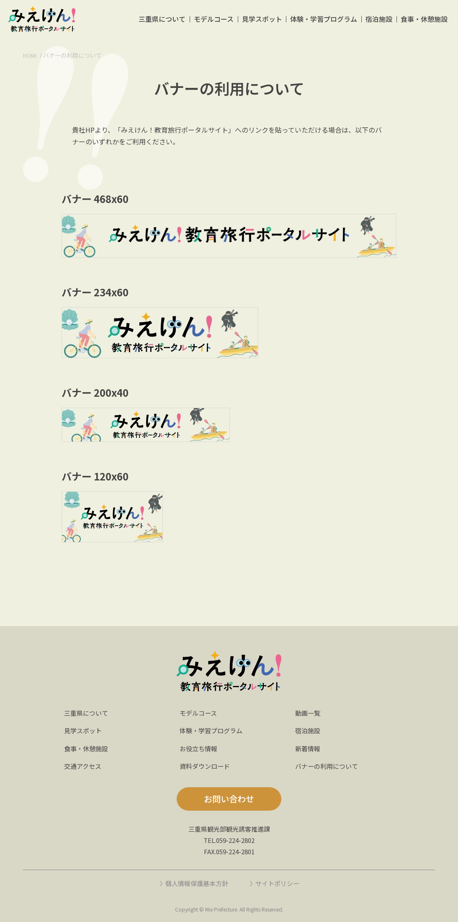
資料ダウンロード (206, 766)
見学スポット (261, 23)
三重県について (159, 23)
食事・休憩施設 (424, 23)
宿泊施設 (378, 23)
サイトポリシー (279, 883)
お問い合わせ (229, 799)
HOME (31, 55)
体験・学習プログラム (322, 23)
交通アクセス (84, 766)
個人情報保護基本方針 (195, 883)
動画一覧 (308, 713)
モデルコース (212, 23)
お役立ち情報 (200, 748)
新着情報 (308, 748)
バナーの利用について (328, 766)
